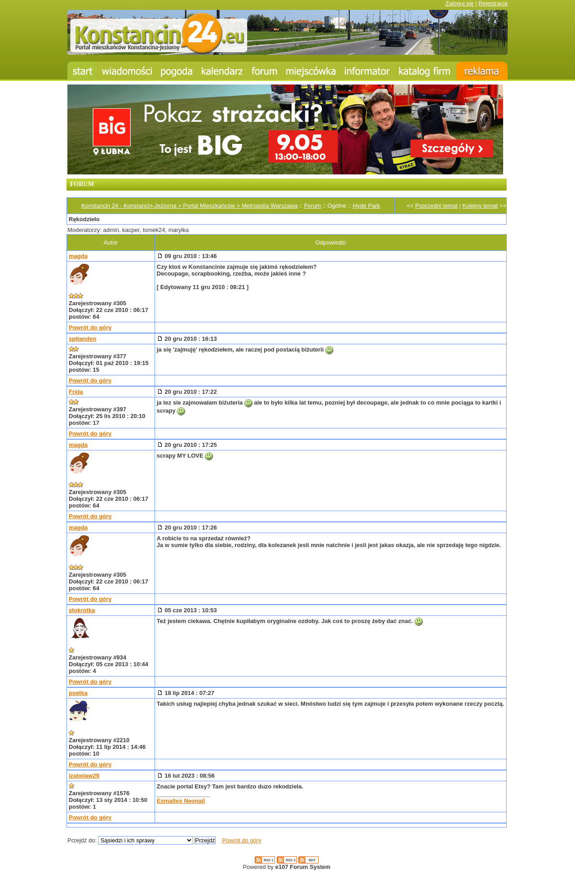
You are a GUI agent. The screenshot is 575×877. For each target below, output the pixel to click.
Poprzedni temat (436, 205)
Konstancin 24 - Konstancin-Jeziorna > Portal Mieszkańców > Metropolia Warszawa (189, 205)
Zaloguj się (459, 3)
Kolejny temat (480, 205)
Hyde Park (366, 205)
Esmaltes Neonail (181, 800)
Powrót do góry (90, 327)
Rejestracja (493, 3)
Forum (312, 205)
